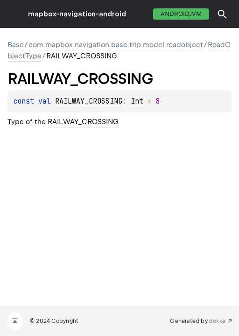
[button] (222, 14)
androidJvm (181, 13)
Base (15, 45)
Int (137, 101)
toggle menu (14, 14)
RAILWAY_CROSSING (88, 101)
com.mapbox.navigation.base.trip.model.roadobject (115, 45)
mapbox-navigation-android (77, 14)
